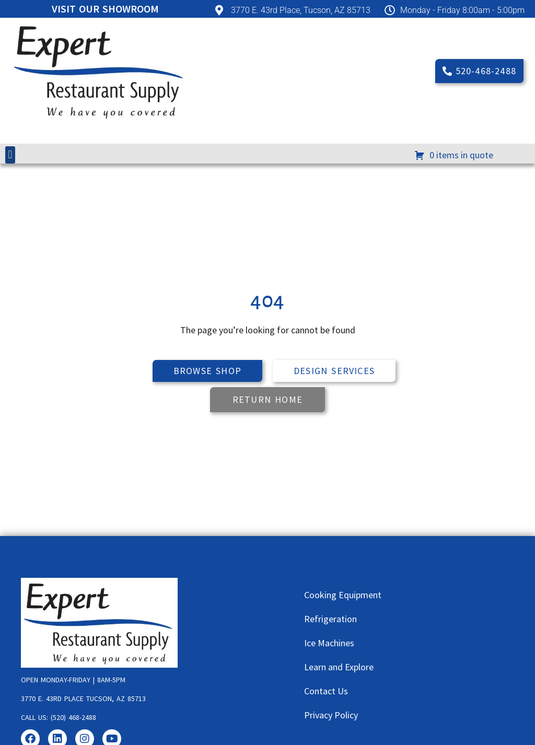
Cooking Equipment (342, 595)
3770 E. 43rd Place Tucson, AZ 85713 (83, 698)
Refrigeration (330, 619)
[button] (10, 155)
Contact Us (326, 691)
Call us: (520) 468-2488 (58, 717)
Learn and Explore (339, 667)
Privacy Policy (331, 715)
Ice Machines (329, 643)
